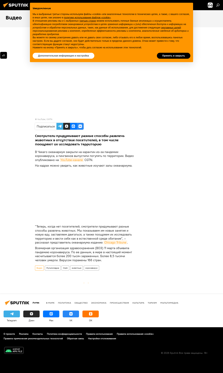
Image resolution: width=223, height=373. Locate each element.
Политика (64, 302)
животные (76, 268)
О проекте (9, 333)
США (65, 268)
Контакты (37, 333)
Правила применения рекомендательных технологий (33, 338)
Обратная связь (75, 338)
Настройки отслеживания (102, 338)
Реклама (23, 333)
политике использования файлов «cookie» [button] (87, 17)
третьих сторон (87, 20)
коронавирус (91, 268)
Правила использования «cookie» (135, 333)
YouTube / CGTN (44, 119)
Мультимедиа (52, 268)
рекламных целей (171, 27)
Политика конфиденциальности (64, 333)
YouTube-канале (72, 160)
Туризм (152, 302)
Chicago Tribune (115, 242)
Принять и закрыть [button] (173, 55)
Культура (138, 302)
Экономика (98, 302)
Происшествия (119, 302)
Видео (39, 268)
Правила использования (99, 333)
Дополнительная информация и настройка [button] (63, 55)
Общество (81, 302)
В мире (50, 302)
